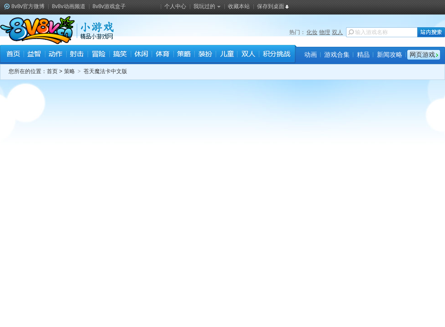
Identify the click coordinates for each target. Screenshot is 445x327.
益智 (34, 55)
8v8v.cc (37, 30)
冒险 (98, 55)
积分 (276, 55)
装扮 (205, 55)
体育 (162, 55)
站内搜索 (431, 32)
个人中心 (175, 6)
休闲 (141, 55)
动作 (55, 55)
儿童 (226, 55)
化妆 (312, 32)
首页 (13, 55)
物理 (324, 32)
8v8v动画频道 (68, 6)
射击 (77, 55)
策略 (183, 55)
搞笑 (119, 55)
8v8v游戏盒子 (109, 6)
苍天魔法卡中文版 (105, 71)
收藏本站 (239, 6)
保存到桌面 (270, 6)
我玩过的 (207, 6)
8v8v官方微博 (27, 6)
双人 (337, 32)
